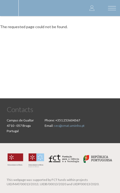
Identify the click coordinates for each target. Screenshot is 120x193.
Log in (92, 8)
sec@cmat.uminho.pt (69, 126)
